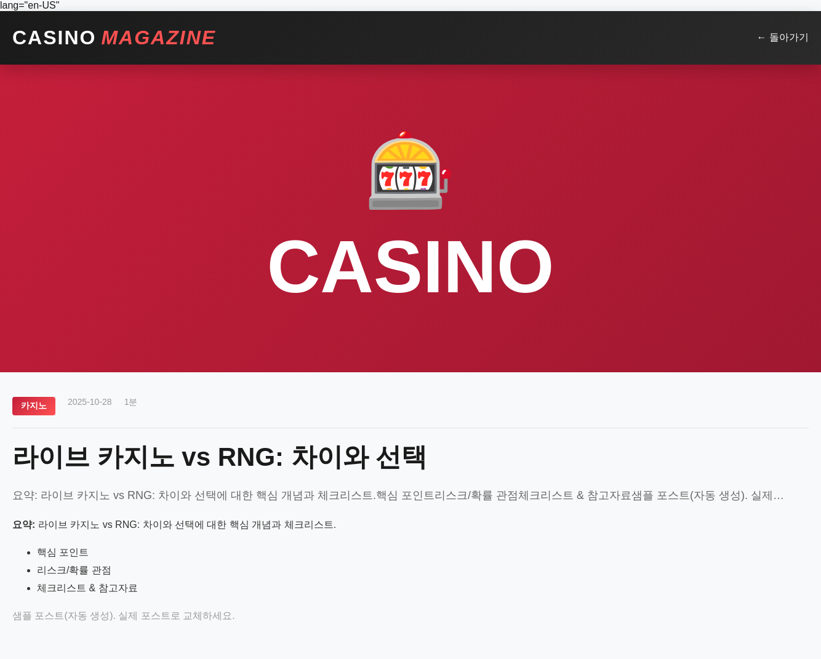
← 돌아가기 (783, 37)
